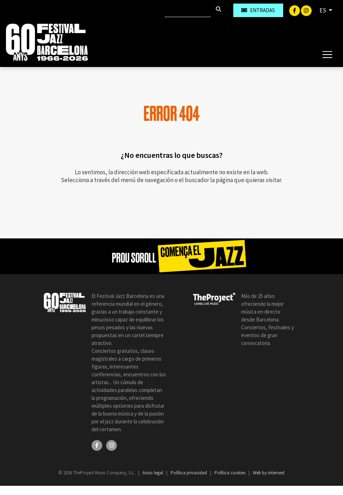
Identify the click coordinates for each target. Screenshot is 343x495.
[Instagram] (306, 10)
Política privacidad (189, 473)
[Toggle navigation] (327, 54)
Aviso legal (153, 473)
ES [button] (323, 10)
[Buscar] (188, 10)
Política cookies (230, 473)
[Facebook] (295, 10)
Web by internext (269, 473)
